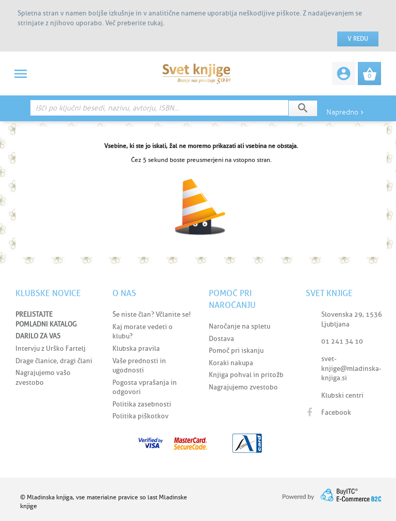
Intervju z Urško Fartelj (50, 348)
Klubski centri (342, 395)
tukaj (155, 23)
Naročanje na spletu (239, 326)
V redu (358, 38)
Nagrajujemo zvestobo (243, 387)
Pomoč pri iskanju (236, 350)
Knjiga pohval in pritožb (246, 375)
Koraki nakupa (231, 363)
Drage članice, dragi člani (53, 361)
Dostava (221, 339)
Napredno (346, 112)
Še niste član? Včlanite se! (151, 314)
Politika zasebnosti (141, 404)
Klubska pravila (136, 348)
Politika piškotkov (140, 416)
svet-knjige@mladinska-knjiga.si (351, 368)
